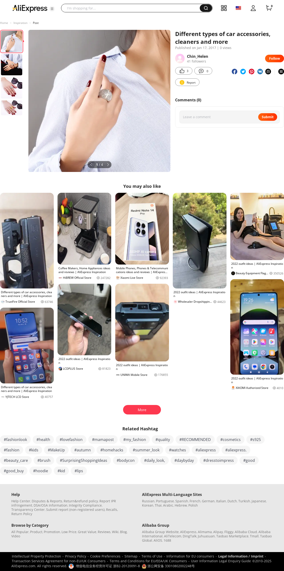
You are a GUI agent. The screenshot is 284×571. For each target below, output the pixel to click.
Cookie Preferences (105, 556)
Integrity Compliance (85, 505)
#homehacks (111, 450)
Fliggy (228, 532)
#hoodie (40, 470)
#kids (33, 450)
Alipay (218, 532)
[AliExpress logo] (29, 8)
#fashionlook (15, 439)
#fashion (11, 450)
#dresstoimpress (218, 460)
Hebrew (181, 505)
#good (249, 460)
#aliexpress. (236, 450)
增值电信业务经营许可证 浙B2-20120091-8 (108, 566)
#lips (79, 470)
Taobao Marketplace (232, 536)
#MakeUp (56, 450)
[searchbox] (132, 8)
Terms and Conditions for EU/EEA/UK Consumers (148, 561)
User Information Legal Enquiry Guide (221, 561)
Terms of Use (152, 556)
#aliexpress (205, 450)
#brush (43, 460)
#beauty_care (16, 460)
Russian (148, 501)
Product (36, 532)
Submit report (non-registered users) (75, 509)
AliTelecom (172, 536)
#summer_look (146, 450)
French (195, 501)
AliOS (158, 540)
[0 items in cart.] (269, 8)
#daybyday (184, 460)
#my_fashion (134, 439)
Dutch (232, 501)
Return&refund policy (81, 501)
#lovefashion (71, 439)
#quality (162, 439)
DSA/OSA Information (50, 505)
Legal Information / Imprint (240, 556)
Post (36, 23)
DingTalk (189, 536)
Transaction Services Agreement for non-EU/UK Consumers (59, 561)
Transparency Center (28, 509)
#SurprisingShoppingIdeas (83, 460)
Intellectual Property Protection (36, 556)
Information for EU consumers (190, 556)
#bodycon (126, 460)
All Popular (20, 532)
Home (4, 23)
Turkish (244, 501)
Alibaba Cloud (246, 532)
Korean (147, 505)
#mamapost (103, 439)
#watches (177, 450)
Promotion (52, 532)
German (208, 501)
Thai (158, 505)
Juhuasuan (206, 536)
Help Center (20, 501)
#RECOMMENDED (195, 439)
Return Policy (21, 514)
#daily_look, (154, 460)
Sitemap (131, 556)
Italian (221, 501)
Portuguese (165, 501)
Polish (193, 505)
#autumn (82, 450)
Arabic (168, 505)
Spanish (181, 501)
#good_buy (14, 470)
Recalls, (112, 509)
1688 (167, 540)
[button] (52, 9)
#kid (61, 470)
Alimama (205, 532)
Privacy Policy (75, 556)
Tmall (254, 536)
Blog (123, 532)
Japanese (259, 501)
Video (15, 536)
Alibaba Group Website (160, 532)
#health (43, 439)
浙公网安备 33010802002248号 (168, 566)
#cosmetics (230, 439)
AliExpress (188, 532)
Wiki (115, 532)
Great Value (87, 532)
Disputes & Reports (47, 501)
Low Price (69, 532)
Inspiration (20, 23)
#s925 (255, 439)
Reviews (104, 532)
